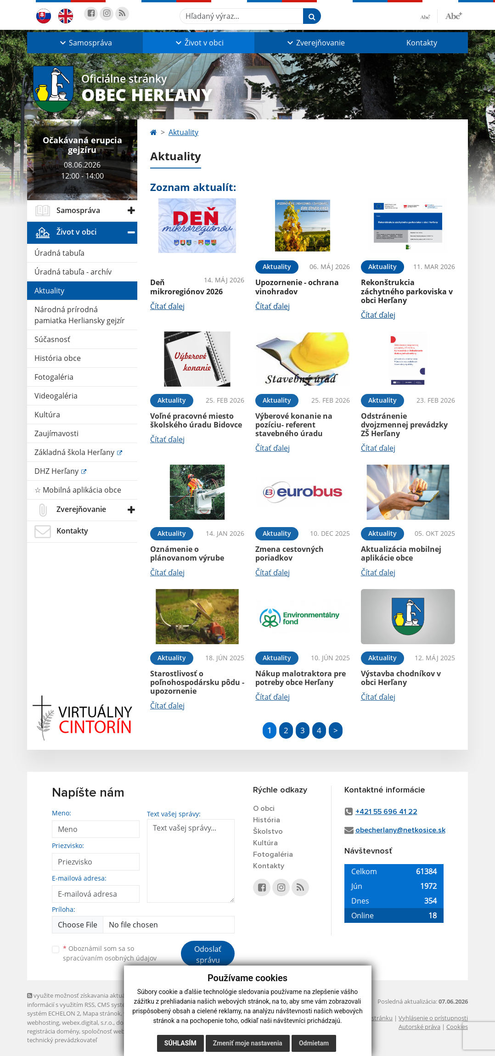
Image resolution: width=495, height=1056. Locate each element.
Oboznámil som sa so (110, 953)
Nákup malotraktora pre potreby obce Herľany (300, 677)
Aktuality (49, 291)
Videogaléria (56, 396)
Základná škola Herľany (75, 452)
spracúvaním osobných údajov (110, 958)
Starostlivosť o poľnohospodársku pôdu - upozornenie (197, 682)
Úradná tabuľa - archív (73, 272)
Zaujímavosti (56, 433)
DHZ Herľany (57, 471)
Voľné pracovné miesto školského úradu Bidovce (196, 420)
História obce (57, 358)
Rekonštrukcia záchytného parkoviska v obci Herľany (407, 291)
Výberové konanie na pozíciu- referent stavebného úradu (293, 424)
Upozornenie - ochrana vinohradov (297, 286)
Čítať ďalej (167, 306)
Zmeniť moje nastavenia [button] (247, 1043)
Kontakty (421, 43)
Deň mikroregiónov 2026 (186, 286)
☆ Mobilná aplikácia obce (77, 490)
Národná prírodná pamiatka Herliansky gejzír (79, 315)
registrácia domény (53, 1031)
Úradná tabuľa (59, 253)
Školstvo (268, 831)
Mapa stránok (102, 1013)
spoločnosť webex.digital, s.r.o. (123, 1031)
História (266, 820)
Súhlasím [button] (180, 1043)
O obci (264, 808)
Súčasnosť (52, 339)
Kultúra (47, 415)
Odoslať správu (207, 954)
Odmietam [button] (314, 1043)
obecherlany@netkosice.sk (400, 830)
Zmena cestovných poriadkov (289, 553)
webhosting (43, 1022)
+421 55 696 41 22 (386, 811)
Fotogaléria (53, 377)
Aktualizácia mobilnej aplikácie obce (401, 553)
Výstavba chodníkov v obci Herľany (401, 677)
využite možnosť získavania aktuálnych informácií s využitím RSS (83, 999)
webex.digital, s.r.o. (87, 1022)
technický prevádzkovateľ (62, 1040)
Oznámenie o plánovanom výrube (187, 553)
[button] (85, 42)
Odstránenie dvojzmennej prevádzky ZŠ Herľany (404, 424)
